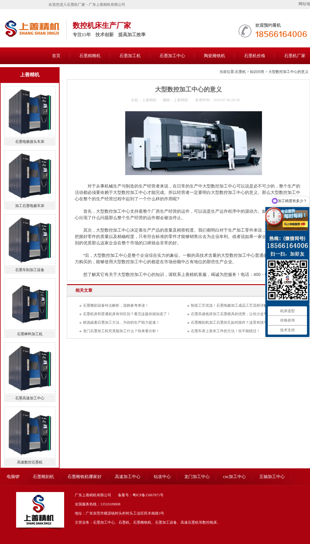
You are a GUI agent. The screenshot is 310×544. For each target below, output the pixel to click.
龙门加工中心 (197, 476)
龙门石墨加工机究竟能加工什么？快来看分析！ (121, 331)
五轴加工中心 (272, 476)
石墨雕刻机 (43, 476)
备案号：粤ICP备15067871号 (141, 495)
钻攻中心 (162, 476)
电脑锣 (13, 476)
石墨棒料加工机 (30, 334)
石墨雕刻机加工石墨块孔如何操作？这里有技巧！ (231, 322)
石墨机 (240, 72)
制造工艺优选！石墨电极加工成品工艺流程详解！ (231, 305)
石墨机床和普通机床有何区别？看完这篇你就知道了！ (126, 314)
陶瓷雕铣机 (214, 55)
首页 (56, 55)
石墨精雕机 (90, 55)
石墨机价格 (254, 55)
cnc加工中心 (234, 476)
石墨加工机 (130, 55)
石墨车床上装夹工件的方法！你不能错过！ (225, 331)
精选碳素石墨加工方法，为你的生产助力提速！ (121, 322)
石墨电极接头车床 (29, 141)
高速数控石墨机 (30, 462)
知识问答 (257, 72)
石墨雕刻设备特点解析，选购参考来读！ (116, 305)
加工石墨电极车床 (29, 206)
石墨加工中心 (172, 55)
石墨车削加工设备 (29, 270)
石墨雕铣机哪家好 (84, 476)
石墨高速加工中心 (29, 398)
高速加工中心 (127, 476)
